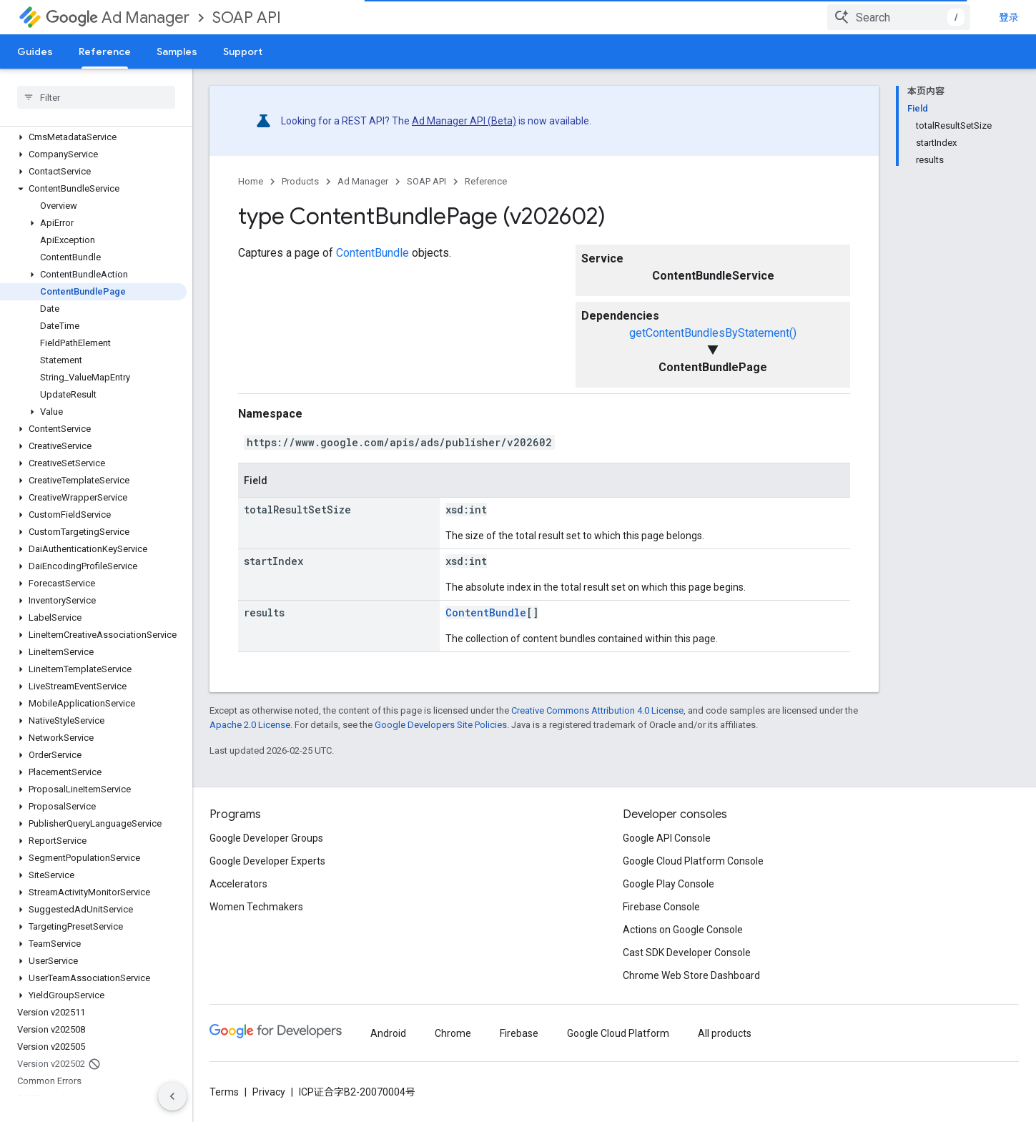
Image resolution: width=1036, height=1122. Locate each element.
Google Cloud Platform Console (693, 861)
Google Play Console (668, 884)
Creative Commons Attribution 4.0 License (597, 710)
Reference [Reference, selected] (105, 51)
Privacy (268, 1092)
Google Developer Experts (267, 861)
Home (250, 181)
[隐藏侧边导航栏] (172, 1096)
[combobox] (898, 17)
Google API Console (667, 838)
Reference (486, 181)
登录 (1009, 17)
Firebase (519, 1033)
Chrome (453, 1033)
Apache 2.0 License (249, 724)
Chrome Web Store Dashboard (691, 975)
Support (242, 51)
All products (724, 1033)
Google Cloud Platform (618, 1033)
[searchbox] (96, 97)
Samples (177, 51)
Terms (224, 1092)
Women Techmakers (256, 906)
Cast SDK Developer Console (687, 952)
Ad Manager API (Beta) (464, 121)
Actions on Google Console (683, 929)
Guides (35, 51)
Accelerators (238, 884)
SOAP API (246, 17)
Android (388, 1033)
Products (300, 181)
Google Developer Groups (266, 838)
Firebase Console (661, 906)
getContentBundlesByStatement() (712, 333)
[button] (93, 137)
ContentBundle (372, 253)
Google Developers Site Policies (441, 724)
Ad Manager (117, 17)
